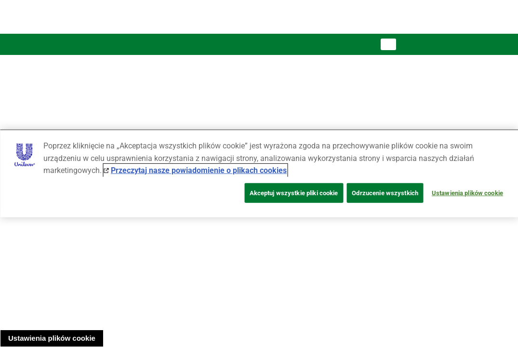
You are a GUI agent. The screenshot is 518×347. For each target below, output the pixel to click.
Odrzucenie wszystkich (385, 193)
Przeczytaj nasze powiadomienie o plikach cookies (199, 170)
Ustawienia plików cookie (51, 338)
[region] (259, 173)
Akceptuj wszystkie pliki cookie (294, 193)
